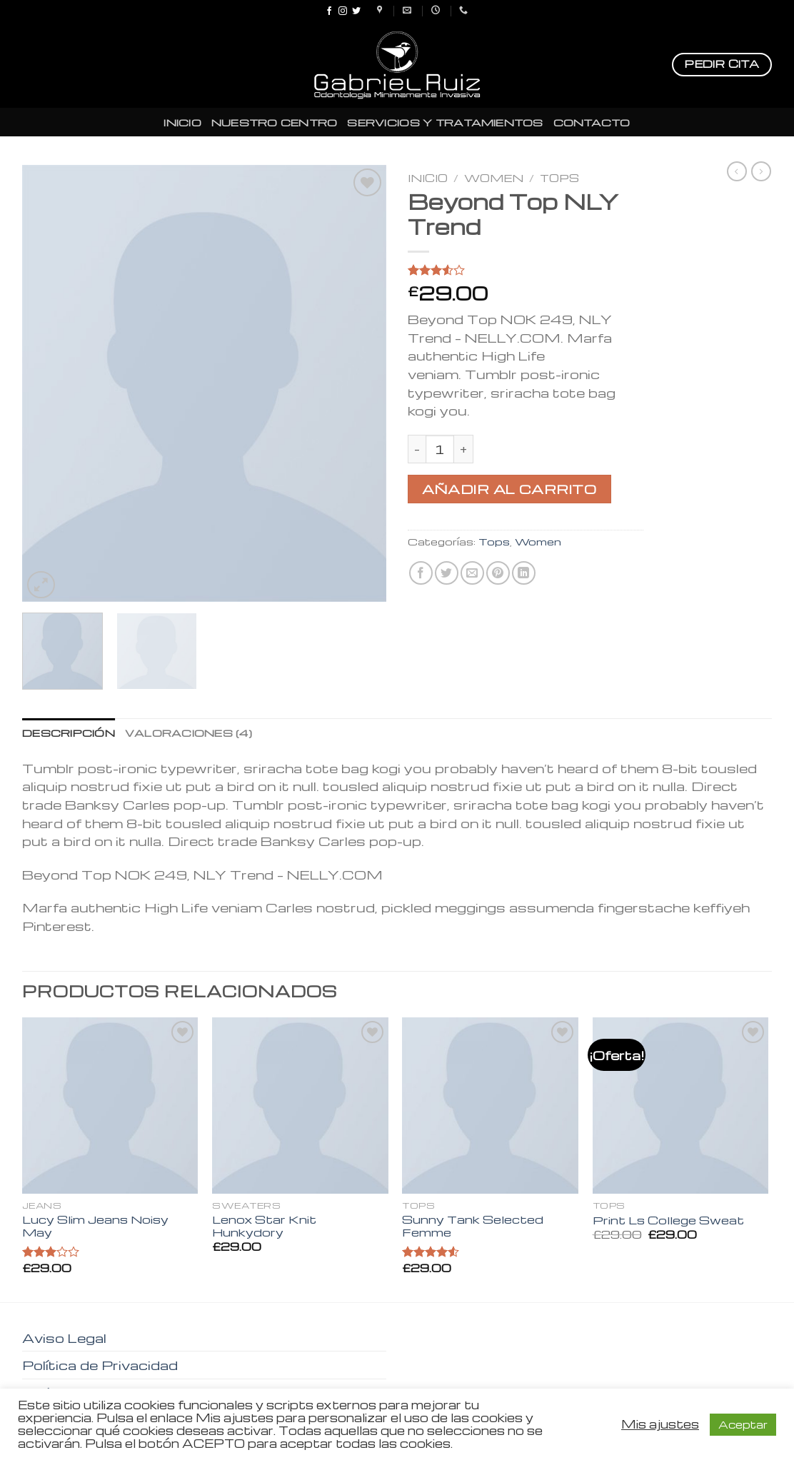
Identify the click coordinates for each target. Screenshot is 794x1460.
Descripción (68, 732)
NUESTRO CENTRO (274, 122)
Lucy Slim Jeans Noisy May (95, 1226)
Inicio (428, 178)
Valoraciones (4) (188, 732)
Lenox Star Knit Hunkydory (264, 1226)
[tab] (68, 732)
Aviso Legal (64, 1337)
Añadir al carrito (509, 488)
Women (493, 178)
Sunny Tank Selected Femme (472, 1226)
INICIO (182, 122)
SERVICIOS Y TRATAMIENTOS (445, 122)
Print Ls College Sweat (668, 1220)
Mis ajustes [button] (660, 1424)
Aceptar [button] (743, 1424)
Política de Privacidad (100, 1364)
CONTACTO (591, 122)
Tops (559, 178)
